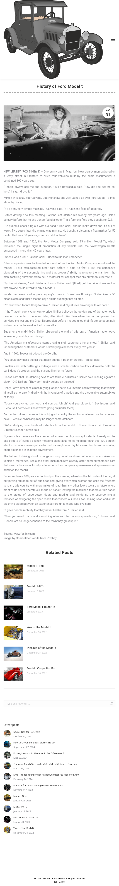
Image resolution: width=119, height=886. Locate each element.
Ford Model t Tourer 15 (41, 607)
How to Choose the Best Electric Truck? (34, 742)
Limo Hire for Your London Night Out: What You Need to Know (46, 774)
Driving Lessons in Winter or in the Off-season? (38, 753)
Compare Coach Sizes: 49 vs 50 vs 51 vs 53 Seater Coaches (45, 764)
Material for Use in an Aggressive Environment (38, 785)
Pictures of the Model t (41, 648)
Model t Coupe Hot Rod (41, 668)
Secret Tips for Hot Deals (26, 731)
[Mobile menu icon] (112, 39)
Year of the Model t (39, 627)
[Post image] (13, 571)
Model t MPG (35, 586)
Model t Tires (35, 566)
